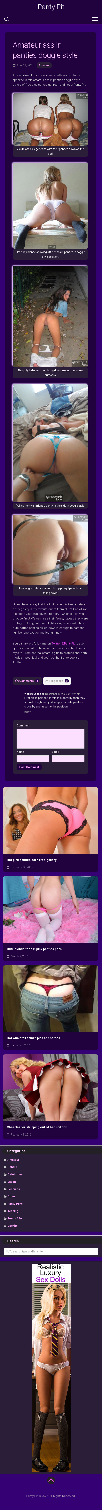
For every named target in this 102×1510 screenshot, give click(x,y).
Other (11, 1196)
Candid (12, 1167)
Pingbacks (57, 680)
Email (55, 751)
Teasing (12, 1211)
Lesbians (13, 1189)
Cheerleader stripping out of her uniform (37, 1127)
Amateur (44, 65)
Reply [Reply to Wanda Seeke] (27, 711)
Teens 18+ (14, 1218)
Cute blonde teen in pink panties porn (34, 949)
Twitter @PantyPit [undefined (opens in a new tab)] (63, 643)
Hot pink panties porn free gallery (32, 860)
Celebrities (15, 1174)
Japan (11, 1181)
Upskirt (12, 1225)
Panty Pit (51, 7)
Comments (27, 680)
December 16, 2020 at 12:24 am (62, 693)
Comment (24, 725)
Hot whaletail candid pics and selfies (33, 1038)
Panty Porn (15, 1204)
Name (20, 751)
